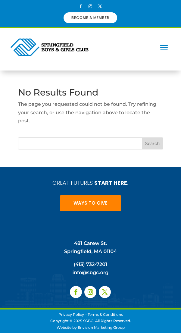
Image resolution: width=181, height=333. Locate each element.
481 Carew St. (90, 243)
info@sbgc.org (91, 272)
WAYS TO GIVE (90, 203)
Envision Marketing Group (101, 327)
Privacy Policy (71, 314)
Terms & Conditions (105, 314)
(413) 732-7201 (90, 264)
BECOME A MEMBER (90, 17)
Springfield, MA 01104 (90, 251)
